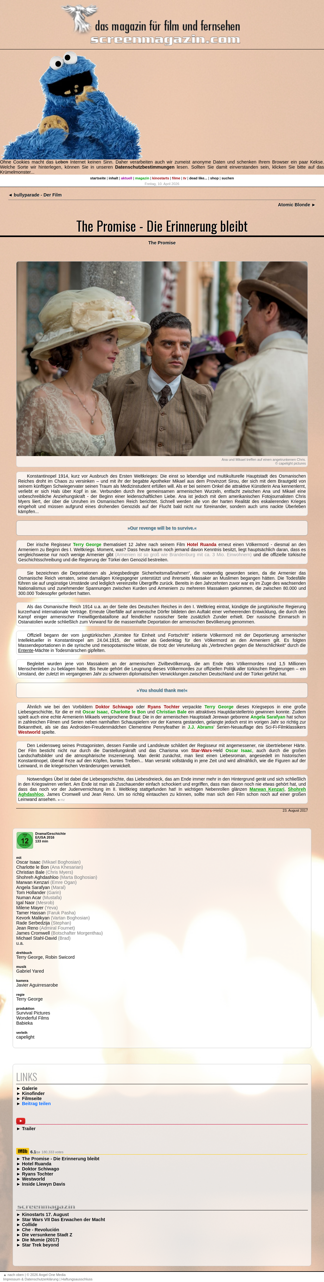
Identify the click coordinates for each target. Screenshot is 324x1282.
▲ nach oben (13, 1275)
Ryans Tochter (37, 1173)
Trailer (28, 1128)
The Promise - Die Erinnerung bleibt (60, 1158)
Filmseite (31, 1098)
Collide (29, 1224)
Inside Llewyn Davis (43, 1184)
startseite (98, 178)
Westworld (33, 1179)
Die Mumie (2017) (40, 1239)
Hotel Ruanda (36, 1163)
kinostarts (160, 178)
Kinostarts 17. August (45, 1214)
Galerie (29, 1088)
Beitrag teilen (36, 1103)
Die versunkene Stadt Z (47, 1234)
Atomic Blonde (294, 204)
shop (214, 178)
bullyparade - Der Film (38, 194)
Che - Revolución (40, 1229)
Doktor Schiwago (40, 1168)
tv (184, 178)
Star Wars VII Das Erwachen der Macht (63, 1219)
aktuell (126, 178)
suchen (227, 178)
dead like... (198, 178)
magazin (142, 178)
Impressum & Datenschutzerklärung (31, 1279)
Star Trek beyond (40, 1244)
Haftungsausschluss (76, 1279)
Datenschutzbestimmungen (145, 167)
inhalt (113, 178)
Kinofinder (33, 1093)
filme (176, 178)
